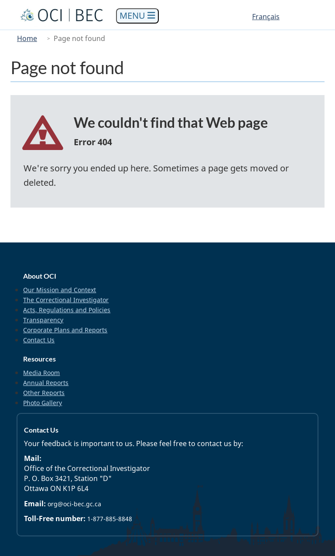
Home (27, 38)
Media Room (41, 372)
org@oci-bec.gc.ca (74, 504)
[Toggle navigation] (137, 16)
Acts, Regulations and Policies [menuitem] (66, 310)
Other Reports (44, 393)
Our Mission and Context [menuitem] (59, 290)
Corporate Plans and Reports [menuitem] (65, 330)
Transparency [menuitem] (43, 320)
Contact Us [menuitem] (39, 340)
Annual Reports (45, 383)
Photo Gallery (42, 403)
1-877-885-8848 (109, 519)
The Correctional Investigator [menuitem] (66, 300)
